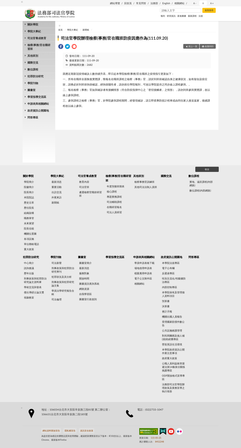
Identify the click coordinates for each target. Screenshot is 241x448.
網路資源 (84, 288)
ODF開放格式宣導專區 (173, 377)
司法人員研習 (114, 212)
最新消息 (57, 181)
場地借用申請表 (143, 268)
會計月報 (167, 311)
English (166, 3)
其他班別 (32, 55)
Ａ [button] (203, 3)
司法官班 (84, 186)
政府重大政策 (169, 358)
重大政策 (29, 249)
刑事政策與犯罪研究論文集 (63, 283)
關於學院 (32, 24)
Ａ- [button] (194, 3)
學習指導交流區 (36, 96)
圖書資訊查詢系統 (89, 283)
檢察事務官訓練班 (144, 181)
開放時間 (84, 278)
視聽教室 (29, 297)
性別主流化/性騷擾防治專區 (174, 280)
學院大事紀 (34, 31)
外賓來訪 (57, 197)
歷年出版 (29, 273)
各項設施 (29, 238)
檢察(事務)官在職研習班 (38, 46)
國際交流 (32, 62)
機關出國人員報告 (172, 316)
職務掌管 (29, 218)
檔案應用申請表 (143, 273)
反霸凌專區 (168, 273)
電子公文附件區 (143, 278)
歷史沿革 (29, 202)
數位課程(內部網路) (200, 190)
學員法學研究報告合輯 (63, 292)
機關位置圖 (30, 233)
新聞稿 (86, 29)
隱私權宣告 (70, 430)
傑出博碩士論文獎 (34, 292)
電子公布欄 (168, 268)
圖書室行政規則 (88, 299)
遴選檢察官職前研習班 (90, 194)
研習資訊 (171, 16)
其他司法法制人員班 (145, 186)
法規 (200, 16)
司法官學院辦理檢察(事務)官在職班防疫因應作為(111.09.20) (114, 38)
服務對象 (84, 273)
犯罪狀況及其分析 (62, 276)
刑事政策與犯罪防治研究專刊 (63, 270)
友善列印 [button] (209, 46)
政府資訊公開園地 (38, 110)
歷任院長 (29, 207)
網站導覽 (115, 3)
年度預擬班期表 (115, 186)
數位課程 (32, 69)
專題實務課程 (114, 196)
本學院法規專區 (171, 262)
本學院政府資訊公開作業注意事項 (173, 351)
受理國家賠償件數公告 (173, 323)
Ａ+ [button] (212, 3)
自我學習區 (85, 293)
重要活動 (57, 186)
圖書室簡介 (85, 262)
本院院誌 (29, 197)
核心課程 (112, 191)
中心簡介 (29, 262)
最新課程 (192, 16)
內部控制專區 (169, 287)
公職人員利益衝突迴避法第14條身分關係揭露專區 (173, 367)
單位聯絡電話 (31, 243)
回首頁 (128, 3)
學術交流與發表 (33, 287)
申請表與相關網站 (38, 103)
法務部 (154, 3)
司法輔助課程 (114, 201)
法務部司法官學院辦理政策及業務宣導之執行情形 (173, 388)
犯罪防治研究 (35, 76)
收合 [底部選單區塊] (207, 169)
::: (22, 1)
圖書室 (31, 89)
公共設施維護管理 (172, 330)
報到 (163, 16)
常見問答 (141, 3)
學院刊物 (32, 83)
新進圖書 (181, 16)
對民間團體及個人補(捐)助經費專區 (173, 337)
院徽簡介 (29, 186)
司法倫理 (57, 299)
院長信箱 (29, 228)
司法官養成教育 (36, 38)
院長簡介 (29, 192)
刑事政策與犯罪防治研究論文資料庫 (35, 280)
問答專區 (32, 117)
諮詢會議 (29, 268)
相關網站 (179, 3)
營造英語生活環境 (172, 344)
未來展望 (29, 223)
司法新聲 (57, 262)
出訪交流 (57, 192)
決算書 (166, 306)
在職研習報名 (114, 207)
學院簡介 (29, 181)
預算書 (166, 301)
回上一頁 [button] (192, 46)
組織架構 (29, 212)
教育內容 (84, 181)
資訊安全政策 (86, 430)
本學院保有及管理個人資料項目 (173, 294)
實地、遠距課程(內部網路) (201, 183)
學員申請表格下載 (144, 262)
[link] (60, 47)
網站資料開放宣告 (51, 430)
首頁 (60, 29)
